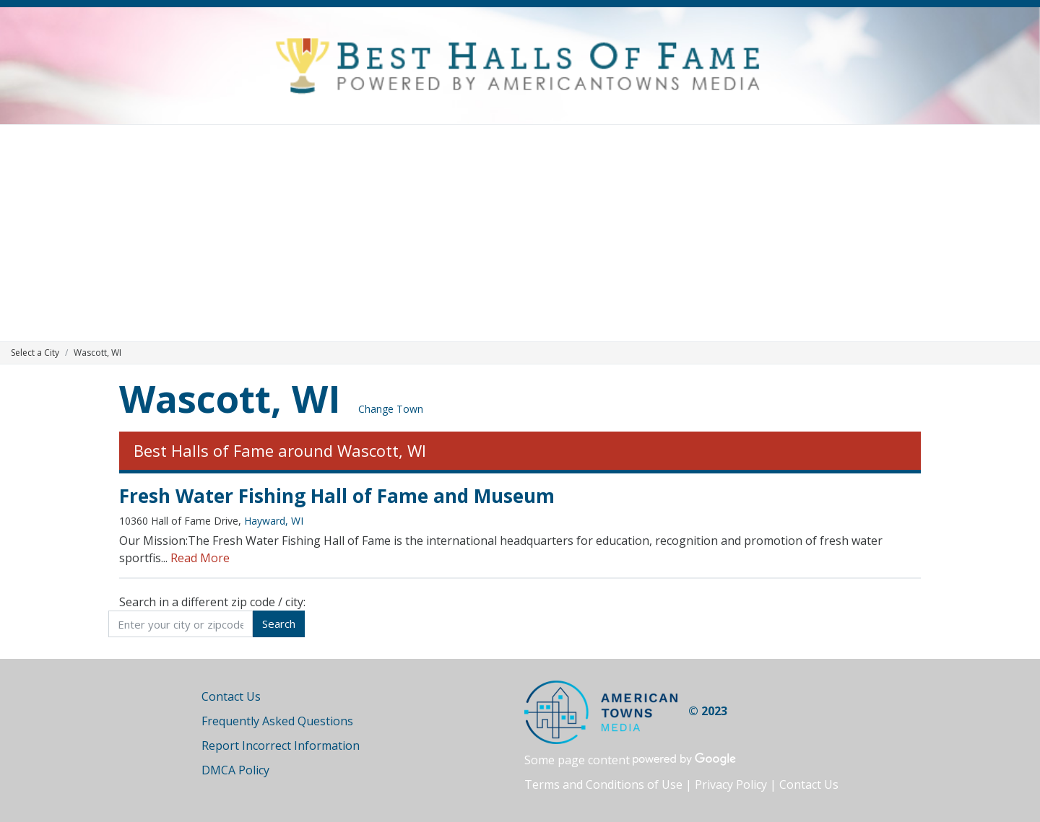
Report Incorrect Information (281, 745)
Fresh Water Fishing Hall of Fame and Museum (337, 496)
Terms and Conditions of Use (603, 784)
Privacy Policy (731, 784)
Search (278, 623)
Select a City (35, 352)
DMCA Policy (235, 770)
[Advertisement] (520, 233)
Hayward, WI (273, 521)
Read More (200, 558)
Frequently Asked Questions (277, 721)
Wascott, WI (230, 398)
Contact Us (231, 696)
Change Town (390, 409)
